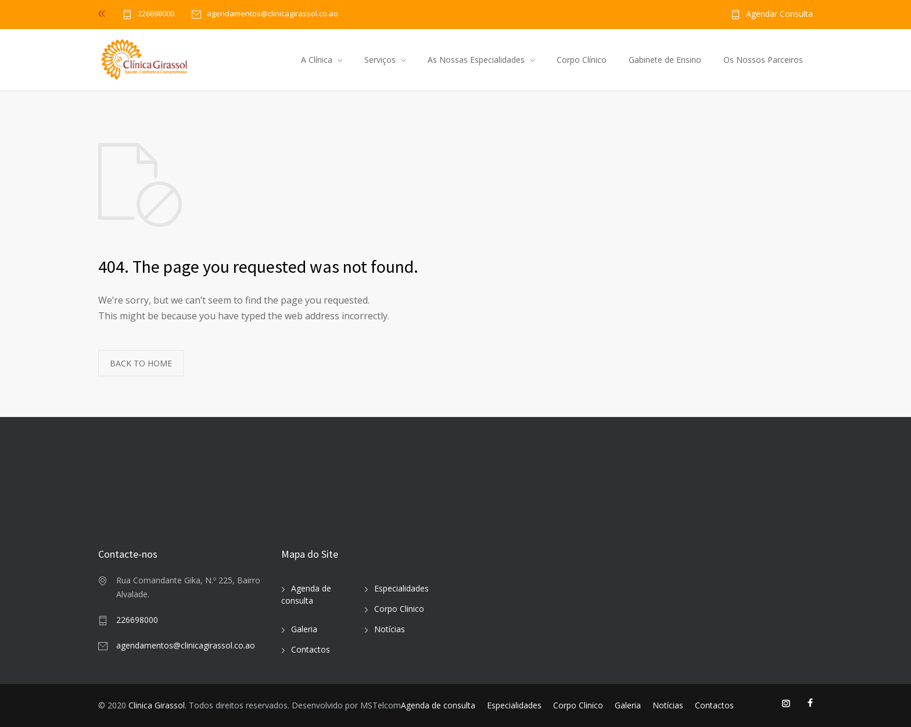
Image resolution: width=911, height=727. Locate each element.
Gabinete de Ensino (665, 59)
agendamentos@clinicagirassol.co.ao (185, 645)
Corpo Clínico (582, 59)
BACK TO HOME (141, 363)
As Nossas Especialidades (476, 59)
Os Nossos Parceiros (763, 59)
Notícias (389, 629)
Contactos (310, 649)
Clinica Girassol (156, 705)
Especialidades (401, 588)
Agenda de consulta (438, 705)
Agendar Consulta (779, 14)
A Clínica (316, 59)
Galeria (304, 629)
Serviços (380, 59)
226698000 (156, 14)
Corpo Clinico (399, 608)
